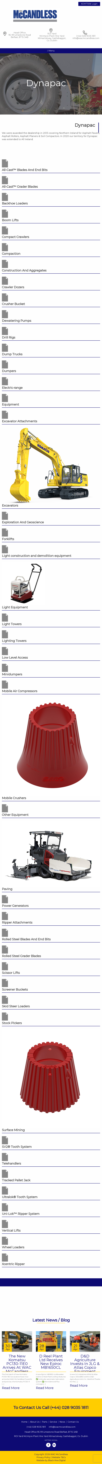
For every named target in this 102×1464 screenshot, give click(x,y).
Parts (44, 1422)
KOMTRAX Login (89, 4)
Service (53, 1422)
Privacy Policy (43, 1457)
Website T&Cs (59, 1457)
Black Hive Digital (57, 1460)
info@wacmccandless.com (86, 38)
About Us (34, 1422)
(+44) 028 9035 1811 (36, 1427)
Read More (11, 1388)
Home (24, 1422)
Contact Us (73, 1422)
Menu (51, 51)
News (62, 1422)
